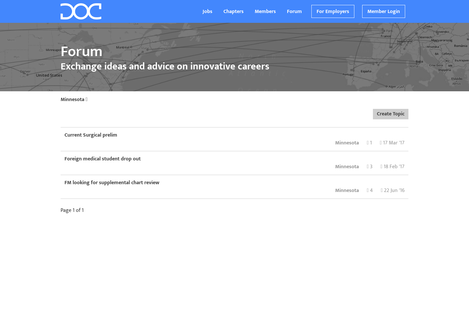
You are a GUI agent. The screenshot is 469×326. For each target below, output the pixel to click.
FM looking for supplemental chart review (111, 182)
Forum (294, 11)
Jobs (207, 11)
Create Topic (391, 114)
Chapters (233, 11)
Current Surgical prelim (90, 135)
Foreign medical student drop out (102, 159)
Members (265, 11)
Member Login (383, 11)
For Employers (333, 11)
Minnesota (74, 99)
